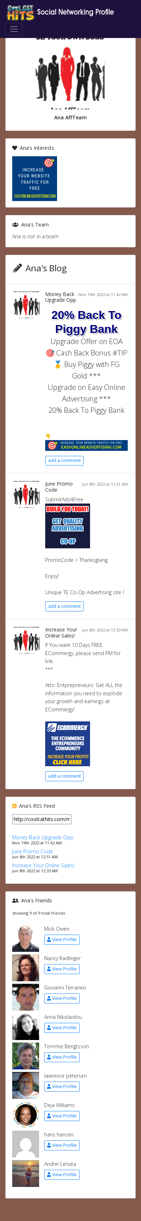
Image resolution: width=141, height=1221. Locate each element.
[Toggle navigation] (14, 29)
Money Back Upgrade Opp (60, 297)
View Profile (62, 939)
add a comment (64, 460)
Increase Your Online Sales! (61, 632)
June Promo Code (59, 486)
